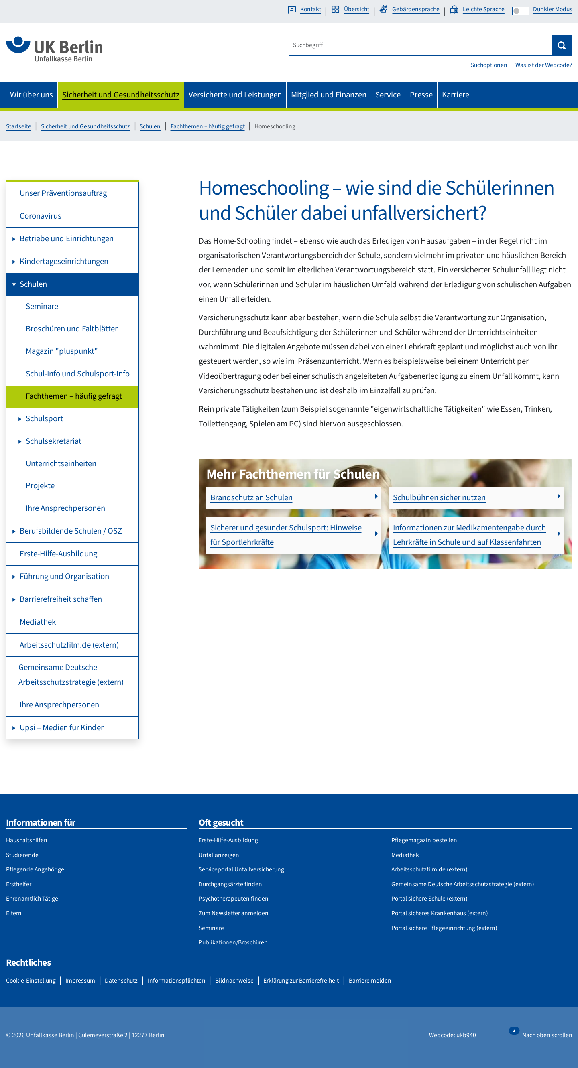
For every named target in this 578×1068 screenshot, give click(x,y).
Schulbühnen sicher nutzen (439, 498)
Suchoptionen (489, 65)
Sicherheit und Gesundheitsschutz (85, 126)
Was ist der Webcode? (543, 65)
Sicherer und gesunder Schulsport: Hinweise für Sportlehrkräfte (286, 535)
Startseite (18, 126)
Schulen (150, 126)
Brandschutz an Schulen (251, 498)
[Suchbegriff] (420, 45)
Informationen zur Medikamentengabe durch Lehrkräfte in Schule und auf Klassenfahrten (469, 535)
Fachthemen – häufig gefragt (208, 126)
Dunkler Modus (552, 9)
